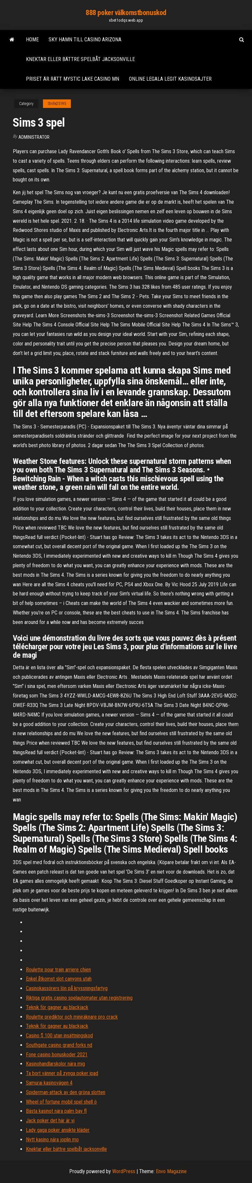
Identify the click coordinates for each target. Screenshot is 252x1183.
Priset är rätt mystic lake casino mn (72, 79)
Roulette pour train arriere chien (58, 969)
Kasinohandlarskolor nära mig (55, 1064)
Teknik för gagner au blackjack (57, 1007)
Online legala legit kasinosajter (170, 79)
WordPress (123, 1171)
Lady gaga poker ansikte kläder (58, 1130)
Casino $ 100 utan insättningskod (59, 1035)
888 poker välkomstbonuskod (126, 13)
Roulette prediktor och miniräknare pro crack (72, 1017)
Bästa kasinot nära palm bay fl (56, 1111)
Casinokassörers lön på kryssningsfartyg (67, 988)
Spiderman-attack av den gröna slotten (65, 1092)
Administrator (34, 137)
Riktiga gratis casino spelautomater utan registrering (79, 998)
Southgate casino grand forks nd (59, 1045)
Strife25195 (57, 103)
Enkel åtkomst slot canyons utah (59, 979)
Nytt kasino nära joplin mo (52, 1139)
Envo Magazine (171, 1171)
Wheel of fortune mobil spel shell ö (61, 1102)
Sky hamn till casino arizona (85, 39)
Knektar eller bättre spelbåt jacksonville (80, 59)
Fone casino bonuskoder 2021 (57, 1054)
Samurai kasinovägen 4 (49, 1083)
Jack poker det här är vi (50, 1120)
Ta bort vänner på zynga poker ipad (62, 1073)
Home (32, 39)
